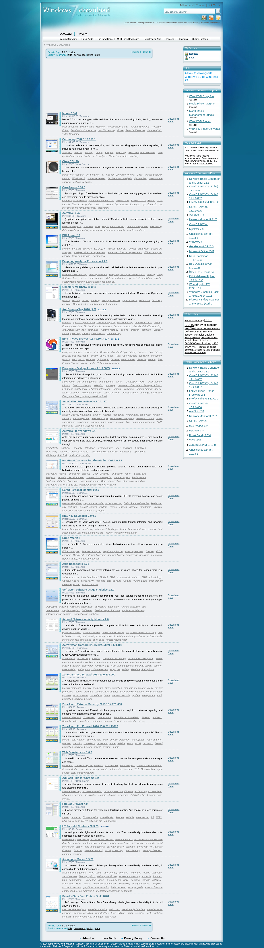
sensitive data (69, 876)
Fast (118, 355)
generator (67, 765)
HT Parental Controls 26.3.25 (80, 826)
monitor (107, 414)
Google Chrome (107, 795)
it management (81, 418)
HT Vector (138, 843)
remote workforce (136, 230)
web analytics (100, 156)
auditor (114, 662)
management (106, 381)
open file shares (71, 632)
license (66, 248)
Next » (71, 52)
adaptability (124, 883)
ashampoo (126, 891)
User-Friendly (106, 355)
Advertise (88, 938)
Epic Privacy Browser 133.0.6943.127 (85, 338)
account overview (71, 887)
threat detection (113, 688)
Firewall (146, 717)
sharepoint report (121, 473)
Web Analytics (122, 477)
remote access (118, 507)
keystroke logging (95, 425)
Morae (120, 130)
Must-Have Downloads (128, 39)
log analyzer (108, 281)
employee (115, 669)
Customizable (129, 355)
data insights (69, 230)
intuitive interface (90, 558)
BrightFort (156, 248)
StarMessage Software (107, 610)
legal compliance (81, 256)
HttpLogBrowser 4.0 (75, 803)
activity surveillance (119, 843)
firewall (87, 688)
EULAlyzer (100, 248)
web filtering (133, 850)
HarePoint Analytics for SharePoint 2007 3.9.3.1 (92, 460)
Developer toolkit (135, 381)
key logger (99, 510)
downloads (80, 55)
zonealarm (96, 695)
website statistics (97, 909)
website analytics (142, 278)
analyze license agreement (89, 252)
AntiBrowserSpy (109, 329)
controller (150, 843)
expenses (136, 872)
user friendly (191, 328)
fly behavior (93, 174)
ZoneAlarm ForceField (126, 717)
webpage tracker (111, 300)
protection (67, 699)
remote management (117, 639)
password (98, 688)
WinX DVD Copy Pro (201, 96)
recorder (108, 204)
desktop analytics (71, 226)
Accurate (152, 204)
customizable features (128, 577)
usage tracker (84, 156)
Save (171, 121)
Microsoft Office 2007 (201, 251)
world (149, 691)
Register (193, 53)
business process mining (74, 451)
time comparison (72, 880)
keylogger (156, 503)
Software (65, 34)
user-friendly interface (132, 691)
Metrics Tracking (107, 484)
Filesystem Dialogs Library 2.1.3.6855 (86, 368)
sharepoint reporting (134, 481)
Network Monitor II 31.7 (203, 219)
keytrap (103, 507)
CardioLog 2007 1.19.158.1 (79, 139)
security (121, 230)
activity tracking (113, 503)
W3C (159, 817)
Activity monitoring (81, 414)
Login (192, 57)
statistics (140, 913)
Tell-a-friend (187, 5)
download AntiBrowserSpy (147, 326)
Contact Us (157, 938)
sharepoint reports (56, 473)
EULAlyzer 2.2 (71, 235)
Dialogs (117, 389)
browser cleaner (143, 322)
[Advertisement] (74, 84)
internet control (88, 507)
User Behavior (101, 473)
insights (109, 152)
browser (115, 359)
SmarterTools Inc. (82, 916)
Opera (76, 304)
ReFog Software (83, 510)
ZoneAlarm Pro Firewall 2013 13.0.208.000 (88, 674)
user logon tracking (201, 350)
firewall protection (71, 688)
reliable (121, 743)
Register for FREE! (203, 163)
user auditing (69, 669)
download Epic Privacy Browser (129, 352)
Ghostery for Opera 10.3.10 (79, 286)
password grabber (72, 503)
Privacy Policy (133, 938)
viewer (65, 817)
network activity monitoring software (126, 636)
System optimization (84, 322)
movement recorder (85, 207)
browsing (144, 355)
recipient (157, 883)
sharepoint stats (87, 484)
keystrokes (126, 529)
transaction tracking (129, 876)
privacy (66, 300)
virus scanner (80, 695)
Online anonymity (105, 322)
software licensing (96, 555)
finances (157, 876)
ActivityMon (147, 669)
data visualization (115, 278)
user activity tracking (112, 422)
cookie (124, 329)
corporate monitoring (114, 658)
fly (103, 174)
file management (86, 381)
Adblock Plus (138, 795)
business (88, 226)
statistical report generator (89, 765)
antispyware (148, 695)
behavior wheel (209, 337)
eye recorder (122, 200)
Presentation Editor (117, 126)
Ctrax (140, 174)
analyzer (66, 252)
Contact (200, 5)
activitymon (83, 422)
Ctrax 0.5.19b (70, 161)
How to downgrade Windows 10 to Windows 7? (201, 76)
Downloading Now (153, 39)
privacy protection (139, 248)
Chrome (128, 791)
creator (128, 769)
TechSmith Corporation (83, 130)
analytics (67, 152)
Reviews (170, 39)
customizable (94, 739)
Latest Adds (87, 39)
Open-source (95, 204)
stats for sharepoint (67, 481)
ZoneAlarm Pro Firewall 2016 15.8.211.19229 (90, 726)
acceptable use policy (122, 418)
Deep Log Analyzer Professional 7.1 (85, 261)
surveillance (139, 529)
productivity (52, 448)
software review (96, 178)
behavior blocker (205, 325)
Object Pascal (130, 392)
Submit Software (200, 39)
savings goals (135, 887)
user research (70, 126)
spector (95, 422)
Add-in (76, 584)
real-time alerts (83, 639)
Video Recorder (70, 134)
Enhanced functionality (74, 389)
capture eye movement (74, 200)
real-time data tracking (108, 580)
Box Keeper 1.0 (198, 425)
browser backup (122, 326)
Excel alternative (85, 891)
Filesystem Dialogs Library (137, 389)
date (97, 55)
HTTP (84, 821)
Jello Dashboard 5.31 (75, 563)
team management (137, 226)
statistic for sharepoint (99, 477)
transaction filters (71, 883)
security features (152, 850)
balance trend (118, 887)
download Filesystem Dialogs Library (140, 385)
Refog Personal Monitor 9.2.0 (80, 489)
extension (144, 300)
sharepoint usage (89, 481)
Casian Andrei (70, 769)
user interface (200, 347)
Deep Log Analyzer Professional (127, 274)
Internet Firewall (71, 717)
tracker (78, 152)
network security (121, 695)
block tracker (112, 363)
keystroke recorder (94, 503)
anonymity (156, 355)
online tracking (125, 322)
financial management (107, 891)
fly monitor (140, 178)
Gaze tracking (79, 204)
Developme (68, 381)
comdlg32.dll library (151, 392)
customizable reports (73, 281)
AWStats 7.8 (196, 214)
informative (116, 769)
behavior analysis (204, 334)
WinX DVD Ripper (200, 121)
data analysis (154, 130)
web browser (128, 359)
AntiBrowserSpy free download (80, 329)
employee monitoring (113, 226)
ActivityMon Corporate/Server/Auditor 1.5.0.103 (92, 645)
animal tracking (153, 174)
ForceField (84, 721)
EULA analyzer (153, 252)
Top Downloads (105, 39)
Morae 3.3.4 (69, 113)
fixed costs (95, 872)
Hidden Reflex (96, 363)
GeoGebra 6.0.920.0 (201, 246)
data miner (110, 916)
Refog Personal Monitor (136, 503)
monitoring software (92, 532)
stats (130, 913)
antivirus (157, 717)
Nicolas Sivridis (90, 584)
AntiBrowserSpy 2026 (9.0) (79, 309)
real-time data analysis (91, 278)
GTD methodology (152, 577)
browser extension (92, 791)
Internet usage (100, 418)
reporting (121, 152)
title (70, 55)
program (88, 691)
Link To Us (213, 5)
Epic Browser (101, 352)
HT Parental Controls (102, 839)
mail (159, 695)
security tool (79, 636)
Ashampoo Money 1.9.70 (78, 859)
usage (99, 152)
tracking (89, 152)
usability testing (106, 130)
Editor (65, 130)
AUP (159, 422)
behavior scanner (196, 331)
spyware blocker (83, 699)
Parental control (124, 839)
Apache (120, 817)
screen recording (140, 126)
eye (144, 204)
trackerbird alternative (107, 606)
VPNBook (195, 440)
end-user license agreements (125, 252)
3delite (158, 389)
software (146, 329)
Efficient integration (99, 389)
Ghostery (157, 300)
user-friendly (98, 256)
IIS (152, 817)
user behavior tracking (74, 274)
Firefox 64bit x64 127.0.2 (204, 202)
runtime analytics (130, 606)
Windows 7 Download (58, 44)
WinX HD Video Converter (204, 128)
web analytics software (142, 152)
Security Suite (69, 721)
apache (158, 278)
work (97, 226)
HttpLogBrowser (71, 821)
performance (104, 717)
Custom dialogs (82, 385)
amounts (146, 876)
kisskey (109, 532)
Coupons (183, 39)
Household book (94, 880)
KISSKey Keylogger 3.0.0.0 (79, 515)
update (136, 695)
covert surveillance (85, 662)
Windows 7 (78, 178)
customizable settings (106, 691)
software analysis (82, 248)
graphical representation (96, 887)
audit (146, 662)
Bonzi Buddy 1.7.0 (200, 435)
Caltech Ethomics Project (120, 174)
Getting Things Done (135, 580)
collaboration (87, 126)
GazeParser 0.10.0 (73, 187)
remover (66, 322)
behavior (190, 343)
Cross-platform (111, 392)
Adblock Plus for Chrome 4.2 (80, 777)
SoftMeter (87, 610)
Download (174, 118)
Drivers (82, 34)
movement (103, 207)
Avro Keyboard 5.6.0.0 (202, 444)
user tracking (203, 343)
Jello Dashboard (89, 577)
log (129, 278)
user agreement (134, 551)
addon (85, 300)
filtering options (87, 876)
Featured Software (68, 39)
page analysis (129, 300)
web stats (114, 909)
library (119, 381)
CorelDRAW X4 (198, 224)
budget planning (141, 883)
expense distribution (105, 883)
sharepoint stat (54, 484)
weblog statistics (98, 274)
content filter (155, 791)
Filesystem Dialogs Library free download (84, 396)
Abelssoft (89, 326)
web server (142, 817)
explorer (90, 359)
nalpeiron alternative (81, 606)
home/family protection (138, 414)
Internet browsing (71, 791)
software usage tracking (58, 614)
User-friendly (98, 333)
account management (74, 872)
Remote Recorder (135, 130)
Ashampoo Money (107, 876)
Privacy (94, 355)
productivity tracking (88, 230)
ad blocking (141, 791)
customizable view (117, 880)
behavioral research (73, 174)
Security (141, 359)
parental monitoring (140, 507)
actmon (97, 414)
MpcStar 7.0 (196, 229)
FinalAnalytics (90, 817)
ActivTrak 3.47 (71, 213)
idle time (135, 669)
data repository (131, 156)
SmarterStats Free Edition (110, 913)
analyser (76, 817)
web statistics (93, 281)
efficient (93, 821)
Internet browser (83, 352)
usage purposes (152, 872)
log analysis (110, 821)
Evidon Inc (111, 304)
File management (91, 392)
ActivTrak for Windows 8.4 (79, 430)
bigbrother (67, 425)
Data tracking (114, 333)
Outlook (104, 577)
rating (90, 55)
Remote (100, 126)
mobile (78, 691)
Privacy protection (72, 326)
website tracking (90, 769)
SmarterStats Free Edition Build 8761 (85, 896)
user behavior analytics (104, 451)
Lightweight (103, 359)
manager (98, 916)
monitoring (156, 226)
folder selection (70, 392)
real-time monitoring (134, 688)
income (87, 883)
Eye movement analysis (127, 204)
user (211, 340)
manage (110, 385)
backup (86, 333)
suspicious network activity (141, 632)
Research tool (138, 200)
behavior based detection (196, 340)
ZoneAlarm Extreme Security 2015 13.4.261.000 (92, 704)
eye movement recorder (101, 200)
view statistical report (82, 772)
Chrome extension (72, 795)
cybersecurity (105, 448)
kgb (128, 422)
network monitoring (113, 632)
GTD (112, 577)
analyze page (97, 304)
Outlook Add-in (70, 580)
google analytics (70, 610)
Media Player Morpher (202, 103)
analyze (66, 256)
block (84, 363)
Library (66, 385)
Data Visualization (111, 481)
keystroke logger (71, 529)
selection (98, 385)
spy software (69, 507)
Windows (90, 448)
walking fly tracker (82, 182)
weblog (151, 274)
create (104, 769)
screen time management (90, 846)
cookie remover (103, 326)
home (107, 695)
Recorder (157, 126)
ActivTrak (62, 455)
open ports (98, 639)
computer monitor (71, 854)
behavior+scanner (192, 337)
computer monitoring (143, 422)
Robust (151, 200)
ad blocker (90, 795)
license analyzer (117, 248)
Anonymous (78, 359)
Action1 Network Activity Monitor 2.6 (85, 619)
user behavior (107, 230)
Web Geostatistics (144, 769)
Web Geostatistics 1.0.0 (77, 752)
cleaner (135, 329)
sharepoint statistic (79, 473)
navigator (67, 352)
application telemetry (133, 610)
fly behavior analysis (120, 178)
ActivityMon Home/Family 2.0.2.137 (84, 401)
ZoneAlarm (89, 717)
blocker (151, 795)
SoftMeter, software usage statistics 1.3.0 (88, 589)
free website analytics (74, 909)
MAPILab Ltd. (70, 484)
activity (66, 414)
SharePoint (115, 156)
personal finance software (146, 880)
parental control (145, 418)
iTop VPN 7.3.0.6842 (201, 271)
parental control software (121, 846)
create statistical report (149, 765)
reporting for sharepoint (71, 477)
